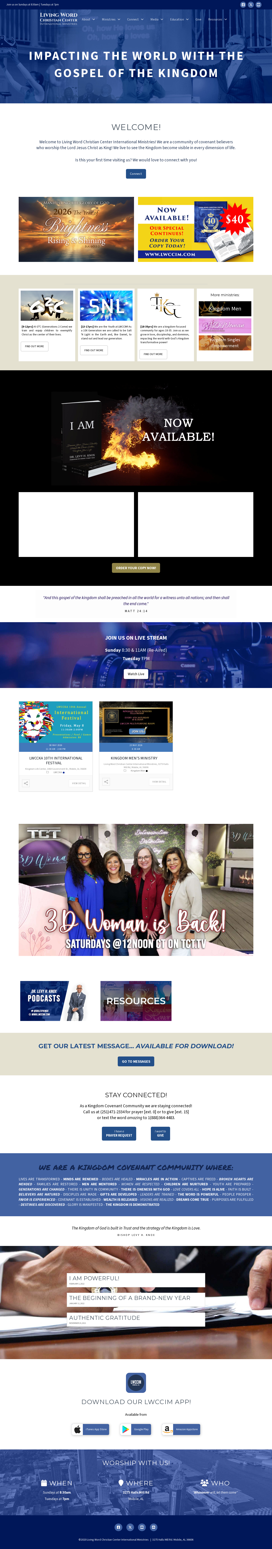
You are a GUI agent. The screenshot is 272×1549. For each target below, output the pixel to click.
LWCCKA (59, 772)
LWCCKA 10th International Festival (55, 760)
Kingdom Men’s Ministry (134, 758)
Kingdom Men (225, 309)
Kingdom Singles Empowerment (225, 343)
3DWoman (225, 325)
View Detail (79, 783)
